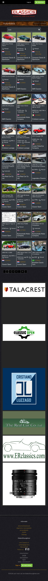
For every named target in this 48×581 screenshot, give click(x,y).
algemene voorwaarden (24, 528)
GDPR (24, 532)
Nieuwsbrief (24, 547)
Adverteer (40, 2)
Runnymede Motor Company (23, 118)
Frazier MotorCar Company (38, 147)
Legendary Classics (39, 178)
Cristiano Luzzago (38, 119)
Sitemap (24, 535)
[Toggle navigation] (3, 2)
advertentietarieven (24, 526)
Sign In (17, 565)
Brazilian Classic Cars (38, 263)
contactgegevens (24, 545)
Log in (29, 2)
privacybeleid (24, 530)
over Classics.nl (24, 543)
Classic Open (6, 207)
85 (22, 271)
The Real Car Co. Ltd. (8, 177)
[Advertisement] (24, 310)
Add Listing (26, 565)
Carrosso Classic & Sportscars (8, 58)
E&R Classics (21, 89)
